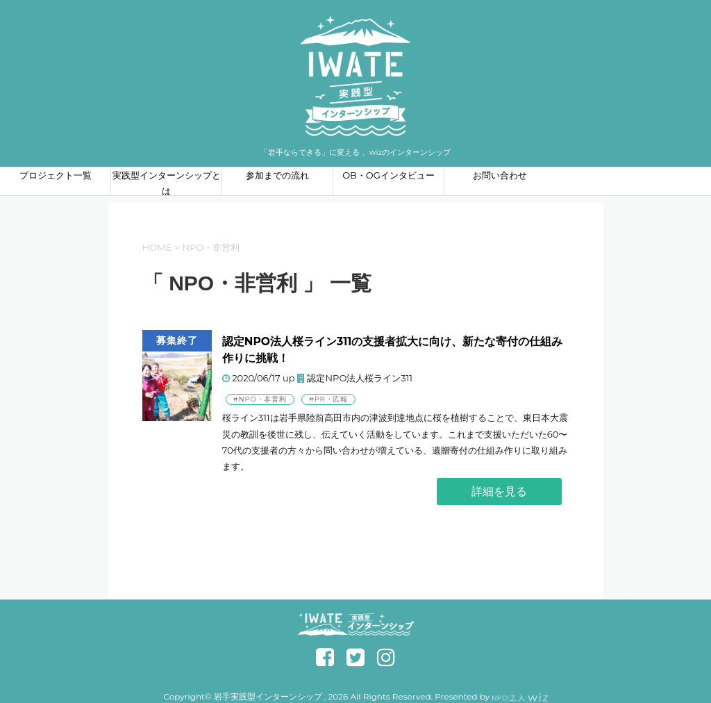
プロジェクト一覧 (55, 175)
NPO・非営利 (263, 399)
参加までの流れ (277, 175)
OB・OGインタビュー (388, 175)
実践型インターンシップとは (166, 182)
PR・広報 (331, 399)
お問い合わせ (500, 175)
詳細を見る (499, 491)
